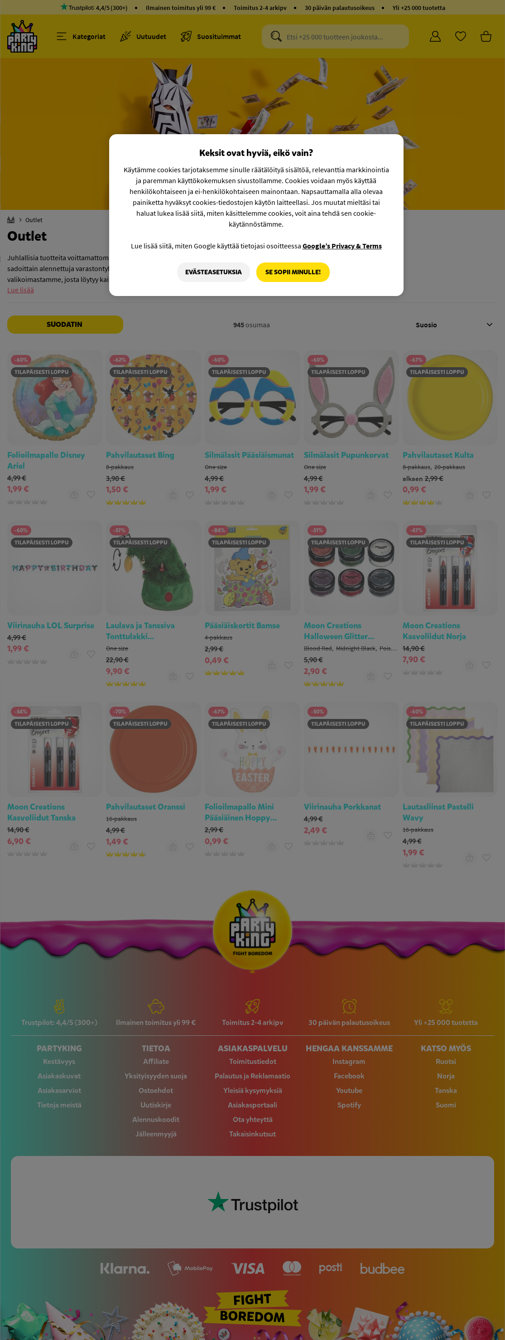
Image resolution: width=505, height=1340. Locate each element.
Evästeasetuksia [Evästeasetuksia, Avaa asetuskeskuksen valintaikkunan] (213, 272)
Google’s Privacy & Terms (342, 245)
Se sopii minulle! (293, 272)
